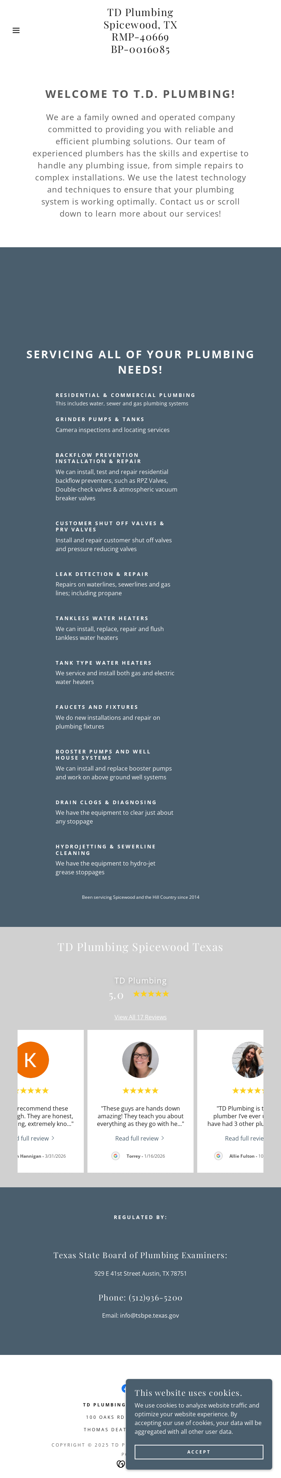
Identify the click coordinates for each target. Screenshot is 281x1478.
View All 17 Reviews (141, 1017)
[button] (14, 30)
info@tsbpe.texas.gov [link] (149, 1315)
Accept (199, 1452)
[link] (140, 51)
